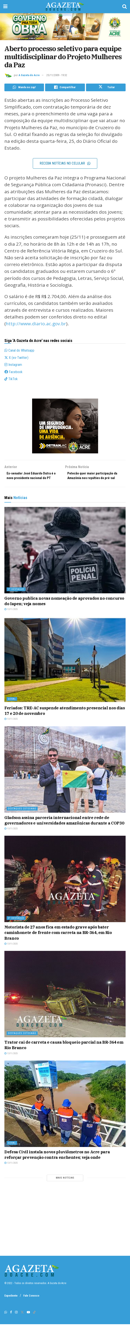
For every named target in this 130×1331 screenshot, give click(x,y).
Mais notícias (65, 1184)
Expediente (11, 1302)
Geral (12, 705)
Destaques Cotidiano (22, 815)
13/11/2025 (11, 616)
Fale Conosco (31, 1302)
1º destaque (16, 596)
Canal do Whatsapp (19, 351)
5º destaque (16, 924)
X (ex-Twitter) (16, 358)
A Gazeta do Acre (29, 75)
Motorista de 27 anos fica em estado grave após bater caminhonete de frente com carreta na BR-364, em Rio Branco (58, 939)
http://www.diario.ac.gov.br (36, 324)
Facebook (13, 372)
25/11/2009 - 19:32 (56, 75)
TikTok (11, 380)
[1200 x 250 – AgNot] (65, 26)
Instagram (13, 365)
